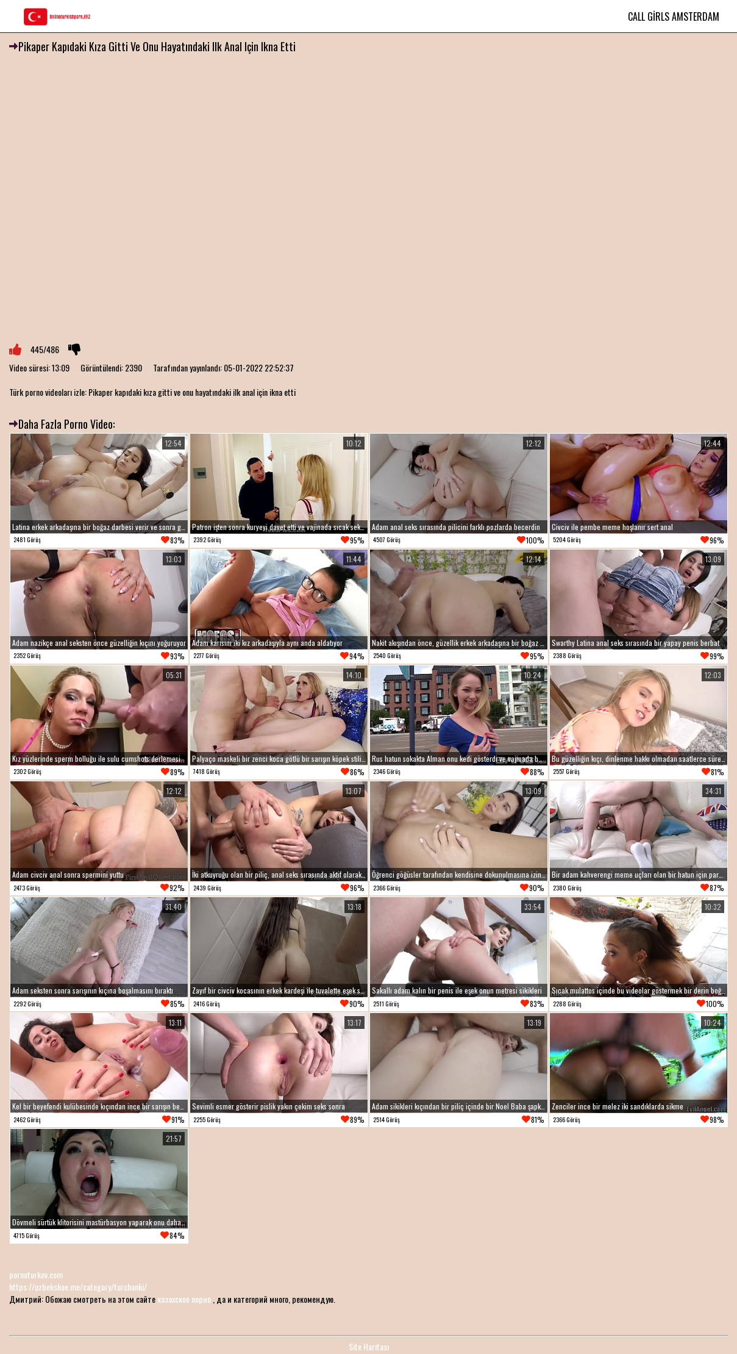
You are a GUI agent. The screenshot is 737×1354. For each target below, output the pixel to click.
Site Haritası (369, 1346)
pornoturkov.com (36, 1274)
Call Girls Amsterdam (673, 16)
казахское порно (184, 1298)
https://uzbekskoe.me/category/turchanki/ (78, 1286)
